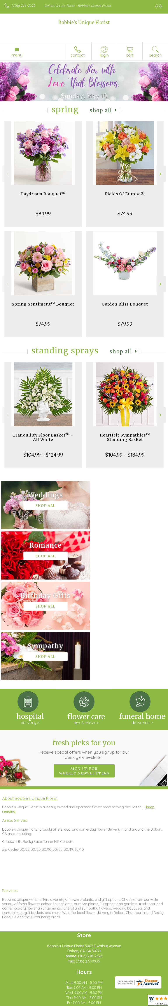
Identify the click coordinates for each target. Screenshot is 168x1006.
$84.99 (43, 213)
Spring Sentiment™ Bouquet (43, 304)
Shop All (101, 110)
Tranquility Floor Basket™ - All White (43, 437)
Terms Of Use (16, 1003)
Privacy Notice (42, 1003)
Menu (16, 55)
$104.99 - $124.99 (43, 454)
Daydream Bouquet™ (43, 193)
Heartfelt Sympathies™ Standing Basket (125, 437)
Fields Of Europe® (125, 193)
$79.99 (124, 323)
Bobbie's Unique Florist (84, 22)
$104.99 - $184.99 (125, 454)
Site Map (100, 1003)
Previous (7, 174)
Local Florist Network (73, 1003)
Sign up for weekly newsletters (84, 670)
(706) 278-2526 (23, 5)
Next (161, 174)
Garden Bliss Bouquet (125, 304)
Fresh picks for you (84, 648)
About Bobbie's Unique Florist (30, 697)
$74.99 (124, 213)
